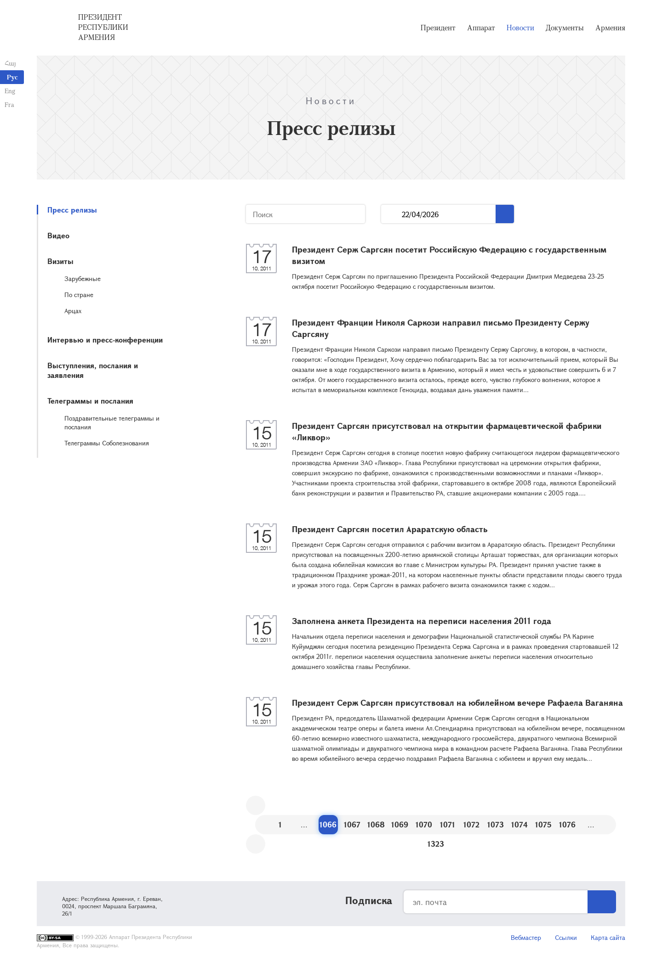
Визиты (60, 261)
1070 (424, 824)
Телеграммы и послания (90, 400)
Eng (10, 90)
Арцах (72, 310)
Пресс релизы (72, 209)
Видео (58, 235)
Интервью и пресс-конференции (105, 339)
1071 (447, 824)
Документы (565, 27)
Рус (12, 77)
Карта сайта (608, 937)
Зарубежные (82, 278)
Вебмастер (526, 937)
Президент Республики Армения (103, 27)
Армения (610, 27)
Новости (520, 27)
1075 (543, 824)
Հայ (10, 63)
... (391, 214)
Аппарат (481, 27)
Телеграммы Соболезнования (106, 443)
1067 (352, 824)
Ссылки (566, 937)
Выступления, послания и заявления (92, 370)
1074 (519, 824)
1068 (376, 824)
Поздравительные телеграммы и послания (112, 422)
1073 (495, 824)
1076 (567, 824)
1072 (471, 824)
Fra (9, 104)
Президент (438, 27)
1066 (328, 824)
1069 (399, 824)
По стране (78, 294)
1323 (436, 844)
